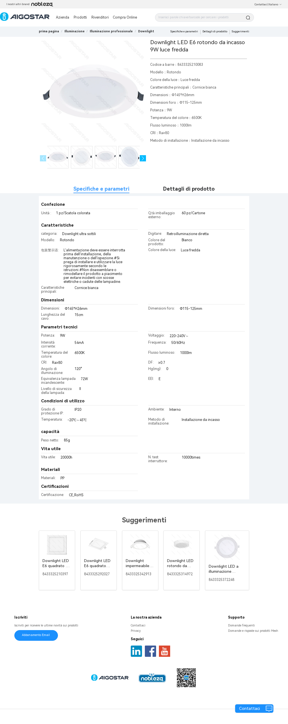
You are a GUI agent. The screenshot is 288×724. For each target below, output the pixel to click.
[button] (143, 158)
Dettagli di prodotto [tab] (189, 189)
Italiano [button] (275, 4)
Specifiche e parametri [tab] (101, 189)
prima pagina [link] (49, 31)
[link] (74, 31)
